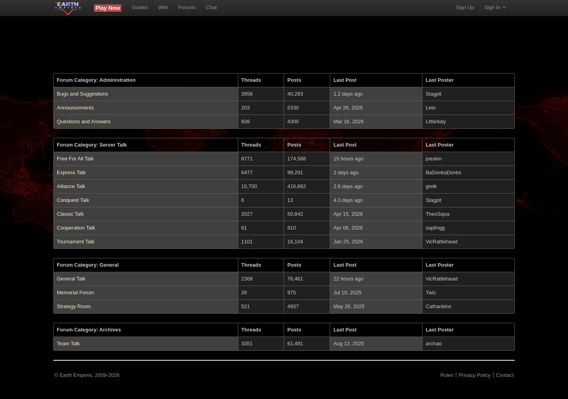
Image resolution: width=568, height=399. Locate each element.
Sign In (495, 7)
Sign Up (465, 7)
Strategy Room (74, 306)
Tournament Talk (75, 242)
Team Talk (68, 343)
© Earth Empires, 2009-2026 (87, 375)
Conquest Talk (73, 200)
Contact (505, 375)
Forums (187, 7)
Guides (140, 7)
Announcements (75, 108)
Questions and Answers (84, 121)
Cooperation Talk (76, 228)
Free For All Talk (75, 159)
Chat (211, 7)
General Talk (71, 279)
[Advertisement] (284, 49)
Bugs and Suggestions (82, 94)
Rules (446, 375)
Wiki (163, 7)
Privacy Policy (475, 375)
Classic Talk (70, 214)
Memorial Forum (75, 292)
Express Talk (71, 172)
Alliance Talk (71, 186)
